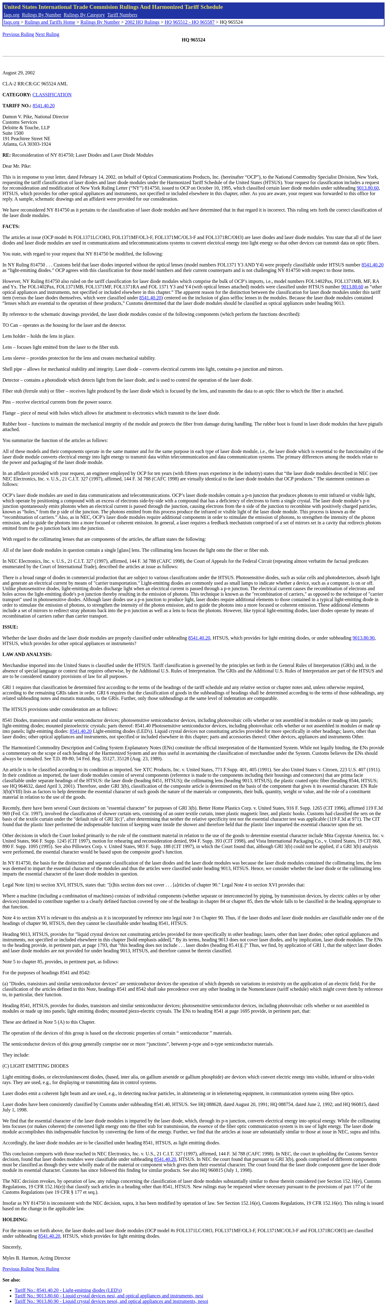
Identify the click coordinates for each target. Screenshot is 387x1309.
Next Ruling (47, 34)
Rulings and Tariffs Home (50, 22)
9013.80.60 (368, 188)
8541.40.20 (44, 105)
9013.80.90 (363, 637)
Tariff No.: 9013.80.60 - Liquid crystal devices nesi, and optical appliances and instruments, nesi (109, 1295)
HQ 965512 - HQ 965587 (190, 22)
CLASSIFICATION (52, 94)
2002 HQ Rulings (142, 22)
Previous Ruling (18, 34)
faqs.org (12, 14)
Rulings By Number (41, 14)
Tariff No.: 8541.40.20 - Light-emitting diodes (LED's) (68, 1290)
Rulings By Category (84, 14)
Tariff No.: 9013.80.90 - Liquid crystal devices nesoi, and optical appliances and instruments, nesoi (111, 1301)
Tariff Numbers (122, 14)
